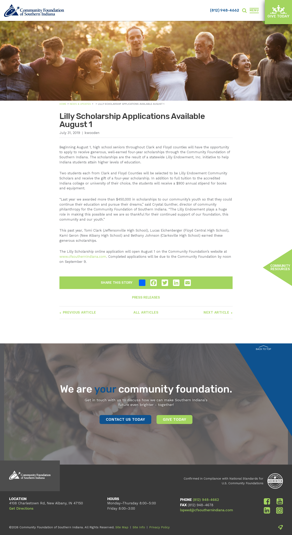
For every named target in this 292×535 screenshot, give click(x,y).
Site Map (121, 527)
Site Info (139, 527)
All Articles (145, 312)
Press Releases (146, 297)
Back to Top (263, 347)
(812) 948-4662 (224, 10)
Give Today (278, 11)
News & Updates (80, 103)
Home (62, 103)
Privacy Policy (159, 527)
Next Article (216, 312)
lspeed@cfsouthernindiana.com (206, 510)
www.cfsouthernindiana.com (82, 257)
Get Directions (21, 508)
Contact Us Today (125, 419)
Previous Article (79, 312)
